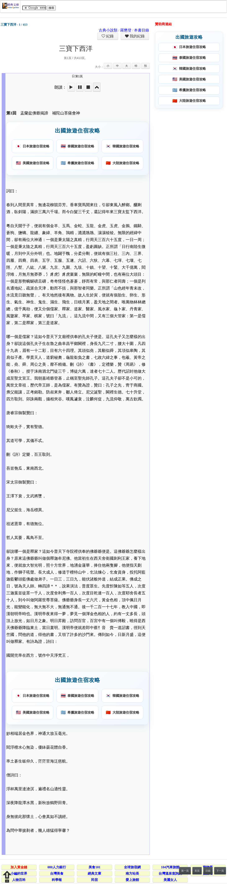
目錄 (207, 870)
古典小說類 (108, 30)
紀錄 (109, 36)
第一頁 (185, 870)
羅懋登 (126, 30)
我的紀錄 (137, 36)
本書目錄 (141, 30)
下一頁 (220, 870)
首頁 (197, 870)
